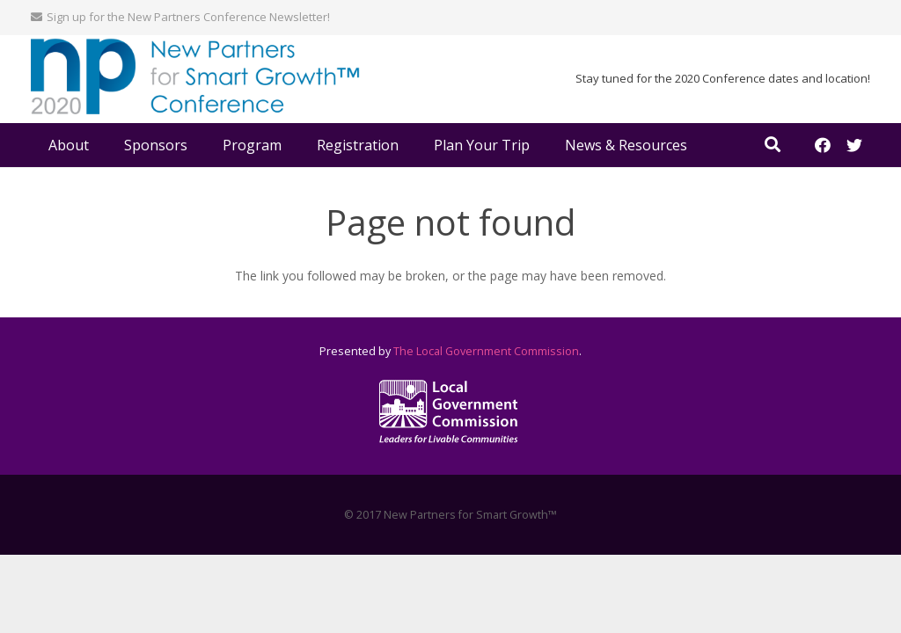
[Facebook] (823, 145)
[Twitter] (854, 145)
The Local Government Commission (486, 351)
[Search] (772, 144)
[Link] (195, 79)
